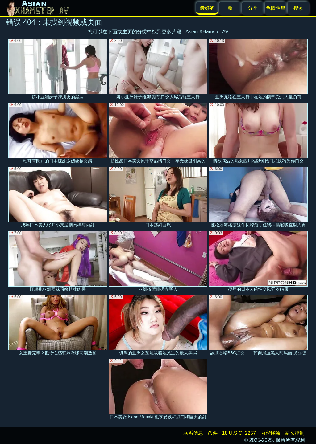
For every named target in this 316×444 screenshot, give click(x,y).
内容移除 (270, 433)
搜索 (298, 8)
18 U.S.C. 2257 (239, 433)
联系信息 (193, 433)
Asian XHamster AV (206, 31)
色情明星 (275, 8)
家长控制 (295, 433)
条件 (213, 433)
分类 (253, 8)
